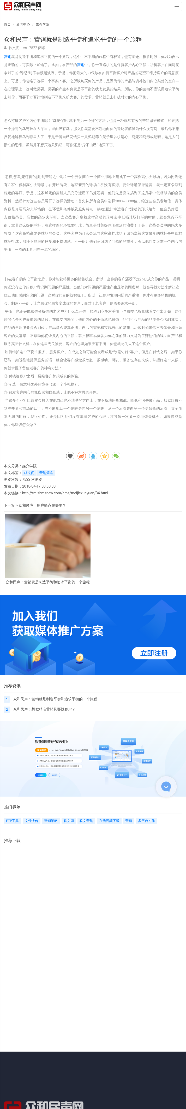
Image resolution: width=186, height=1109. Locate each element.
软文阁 (29, 473)
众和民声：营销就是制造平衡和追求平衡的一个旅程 (48, 582)
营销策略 (46, 473)
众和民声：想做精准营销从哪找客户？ (44, 709)
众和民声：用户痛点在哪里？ (42, 505)
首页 (7, 24)
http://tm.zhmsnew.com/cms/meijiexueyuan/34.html (65, 493)
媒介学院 (42, 24)
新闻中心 (23, 24)
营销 (7, 57)
